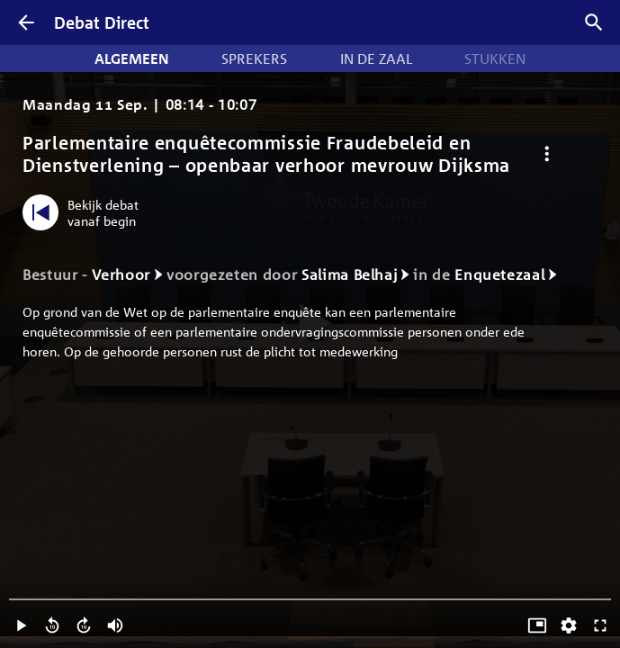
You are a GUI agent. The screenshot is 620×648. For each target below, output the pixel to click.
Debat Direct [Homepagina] (101, 22)
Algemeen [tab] (131, 59)
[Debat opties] (546, 154)
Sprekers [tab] (254, 59)
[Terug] (26, 22)
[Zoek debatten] (594, 22)
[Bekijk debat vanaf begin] (85, 212)
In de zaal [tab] (376, 59)
